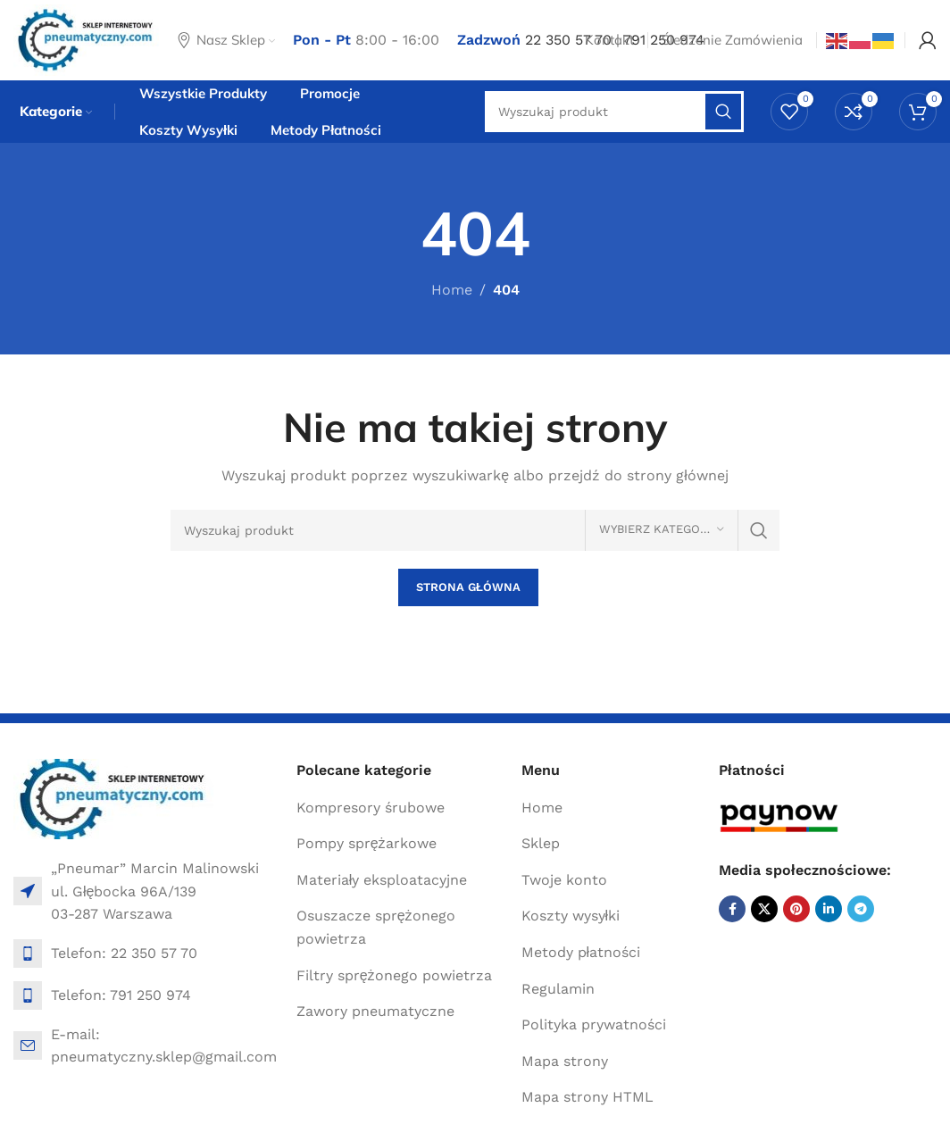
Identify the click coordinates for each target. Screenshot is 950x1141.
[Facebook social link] (732, 908)
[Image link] (113, 797)
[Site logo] (86, 38)
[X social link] (764, 908)
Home (451, 289)
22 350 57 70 (568, 39)
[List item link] (146, 953)
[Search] (475, 530)
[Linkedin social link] (828, 908)
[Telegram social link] (860, 908)
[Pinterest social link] (796, 908)
